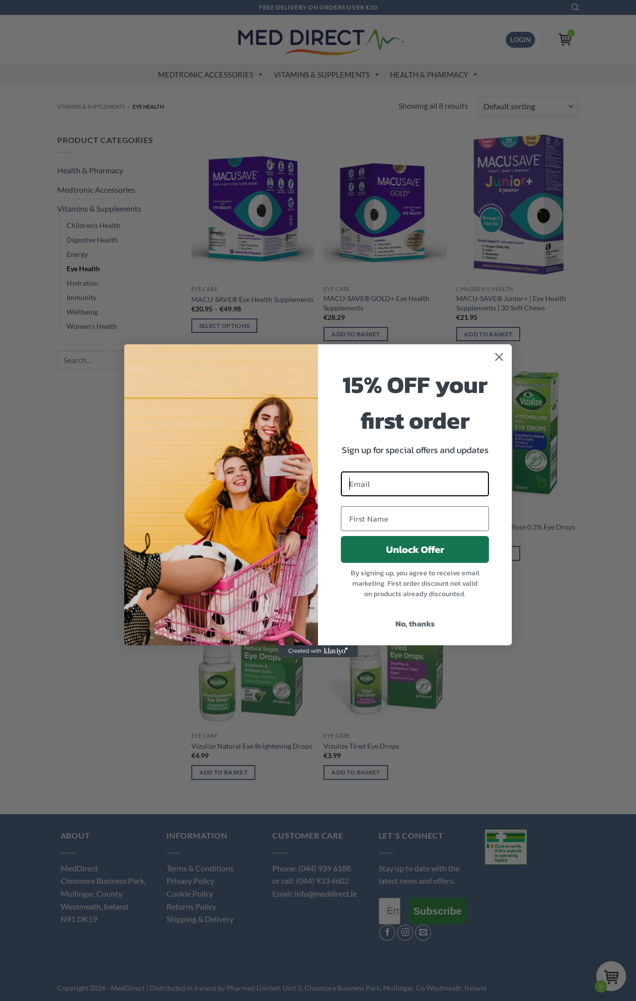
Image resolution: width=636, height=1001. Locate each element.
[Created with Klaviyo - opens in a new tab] (318, 651)
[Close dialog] (499, 357)
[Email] (415, 483)
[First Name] (415, 518)
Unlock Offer (415, 549)
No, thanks (415, 623)
